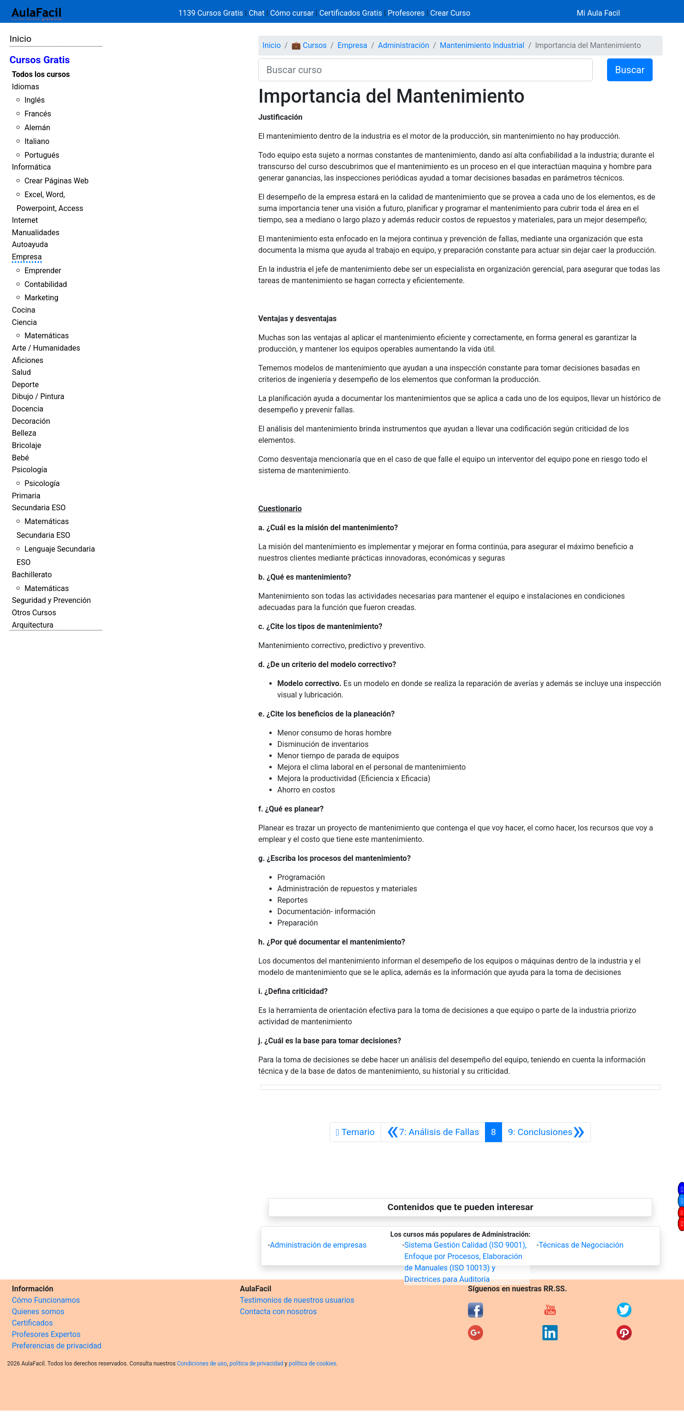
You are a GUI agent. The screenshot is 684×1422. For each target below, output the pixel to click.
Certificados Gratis (350, 13)
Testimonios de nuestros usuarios (297, 1300)
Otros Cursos (34, 612)
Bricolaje (26, 445)
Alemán (37, 127)
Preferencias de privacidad (57, 1345)
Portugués (41, 155)
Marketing (41, 297)
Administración (403, 45)
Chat (257, 13)
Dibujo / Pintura (38, 396)
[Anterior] (432, 1132)
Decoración (31, 421)
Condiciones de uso (202, 1363)
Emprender (42, 270)
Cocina (23, 310)
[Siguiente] (546, 1132)
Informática (31, 167)
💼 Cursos (309, 45)
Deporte (25, 384)
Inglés (34, 100)
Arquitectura (32, 625)
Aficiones (27, 360)
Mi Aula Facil (598, 13)
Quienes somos (38, 1311)
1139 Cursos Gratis (212, 13)
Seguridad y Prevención (51, 600)
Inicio (20, 38)
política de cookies (312, 1363)
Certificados (32, 1322)
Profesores (406, 13)
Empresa (27, 256)
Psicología (29, 469)
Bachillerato (32, 574)
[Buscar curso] (425, 69)
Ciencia (24, 322)
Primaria (26, 495)
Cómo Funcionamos (46, 1300)
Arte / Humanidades (46, 348)
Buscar (630, 70)
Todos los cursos (41, 74)
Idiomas (25, 86)
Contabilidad (45, 284)
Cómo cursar (292, 13)
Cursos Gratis (40, 60)
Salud (21, 372)
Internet (25, 220)
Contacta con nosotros (278, 1311)
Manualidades (35, 232)
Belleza (24, 433)
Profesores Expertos (46, 1334)
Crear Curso (450, 13)
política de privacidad (256, 1363)
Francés (37, 113)
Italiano (36, 141)
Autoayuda (30, 244)
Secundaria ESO (39, 507)
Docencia (27, 408)
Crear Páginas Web (56, 180)
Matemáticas (46, 335)
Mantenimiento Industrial (482, 45)
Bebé (20, 457)
